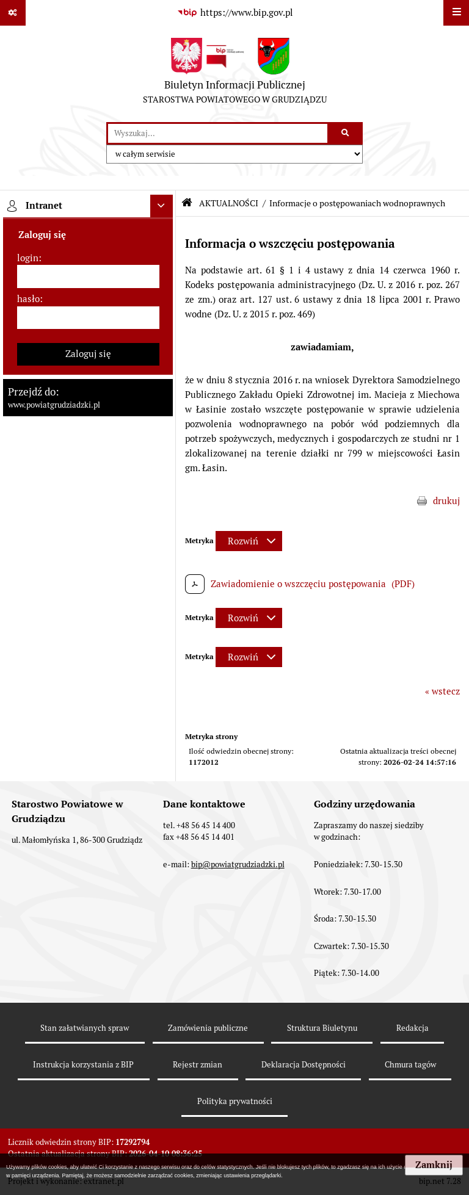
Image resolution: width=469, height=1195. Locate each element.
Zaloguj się (88, 353)
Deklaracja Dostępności (303, 1065)
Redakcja (412, 1028)
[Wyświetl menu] (456, 13)
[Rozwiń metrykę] (249, 541)
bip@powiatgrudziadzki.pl (238, 864)
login (27, 258)
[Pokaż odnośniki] (13, 13)
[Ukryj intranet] (161, 206)
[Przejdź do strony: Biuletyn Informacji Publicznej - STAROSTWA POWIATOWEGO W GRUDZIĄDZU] (235, 74)
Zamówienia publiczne (208, 1028)
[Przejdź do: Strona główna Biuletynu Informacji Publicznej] (186, 203)
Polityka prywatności (234, 1101)
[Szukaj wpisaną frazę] (346, 133)
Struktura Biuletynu (322, 1028)
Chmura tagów (410, 1065)
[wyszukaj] (217, 133)
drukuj (446, 501)
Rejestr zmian (197, 1065)
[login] (88, 276)
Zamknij (434, 1165)
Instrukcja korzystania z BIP (83, 1065)
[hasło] (88, 318)
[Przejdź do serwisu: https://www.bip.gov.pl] (234, 13)
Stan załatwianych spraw (84, 1028)
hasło (28, 299)
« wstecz (442, 691)
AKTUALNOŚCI (228, 203)
